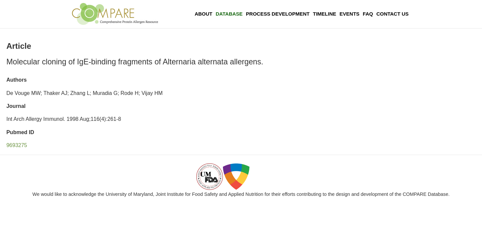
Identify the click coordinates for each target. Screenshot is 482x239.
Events (349, 14)
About (203, 14)
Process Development (278, 14)
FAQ (368, 14)
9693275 (16, 145)
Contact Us (392, 14)
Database (229, 14)
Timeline (324, 14)
